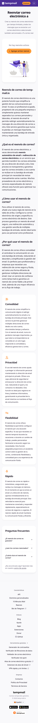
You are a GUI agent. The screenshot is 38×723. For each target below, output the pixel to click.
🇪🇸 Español (19, 702)
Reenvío (19, 605)
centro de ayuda (20, 568)
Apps (19, 626)
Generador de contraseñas (19, 647)
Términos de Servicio (19, 686)
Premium (26, 3)
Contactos (19, 679)
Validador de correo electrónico (19, 654)
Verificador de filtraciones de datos (19, 651)
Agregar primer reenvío (19, 51)
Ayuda (19, 622)
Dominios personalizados (19, 598)
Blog (19, 619)
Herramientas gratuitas (19, 643)
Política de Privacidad (19, 682)
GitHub (19, 637)
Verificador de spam (19, 658)
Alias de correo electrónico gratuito (19, 661)
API (19, 594)
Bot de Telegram (19, 608)
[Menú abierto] (34, 3)
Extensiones (19, 630)
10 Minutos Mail (19, 601)
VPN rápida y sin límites (19, 668)
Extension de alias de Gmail (19, 665)
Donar (19, 633)
